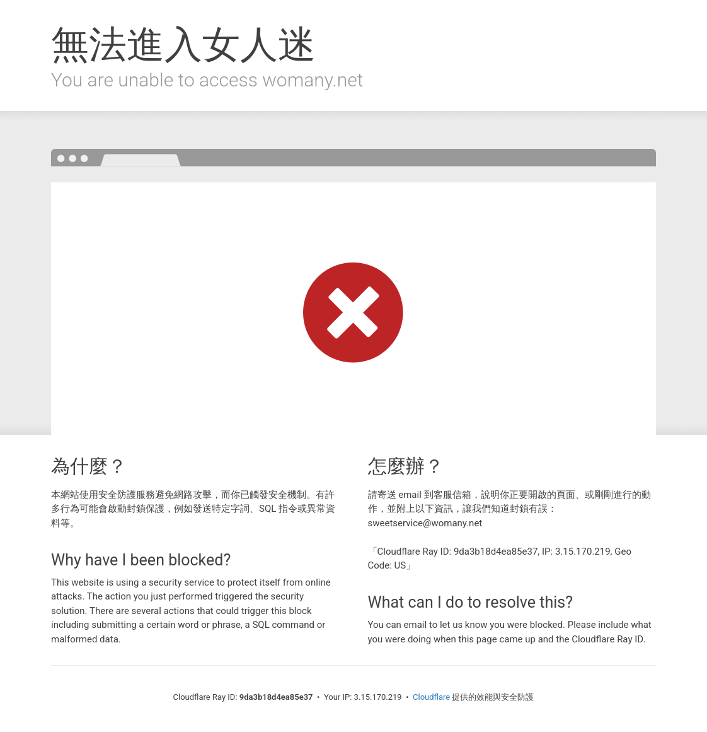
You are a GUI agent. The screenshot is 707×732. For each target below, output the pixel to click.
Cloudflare (431, 697)
